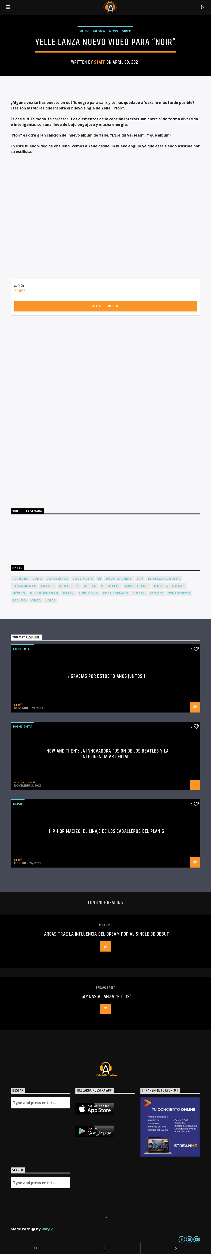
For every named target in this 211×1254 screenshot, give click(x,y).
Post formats (115, 593)
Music (84, 31)
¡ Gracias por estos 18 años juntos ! (106, 676)
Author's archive (105, 306)
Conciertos (22, 649)
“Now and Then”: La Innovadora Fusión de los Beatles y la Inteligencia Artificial (107, 754)
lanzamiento (24, 586)
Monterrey (69, 586)
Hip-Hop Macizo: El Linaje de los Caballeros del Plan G (106, 831)
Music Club (111, 586)
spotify (156, 593)
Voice (51, 600)
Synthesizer (179, 593)
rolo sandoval (24, 782)
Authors (20, 579)
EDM (140, 579)
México (18, 593)
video (36, 600)
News (113, 31)
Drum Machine (119, 579)
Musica (99, 31)
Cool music (83, 579)
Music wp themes (169, 586)
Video (126, 31)
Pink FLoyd (88, 593)
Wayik (47, 1229)
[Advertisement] (45, 410)
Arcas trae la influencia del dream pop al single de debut (106, 934)
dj (99, 579)
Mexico (47, 586)
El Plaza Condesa (164, 579)
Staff (99, 62)
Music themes (137, 586)
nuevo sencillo (44, 593)
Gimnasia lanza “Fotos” (107, 997)
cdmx (37, 579)
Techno (19, 600)
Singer (139, 593)
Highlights (22, 726)
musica (90, 586)
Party (68, 593)
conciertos (57, 579)
